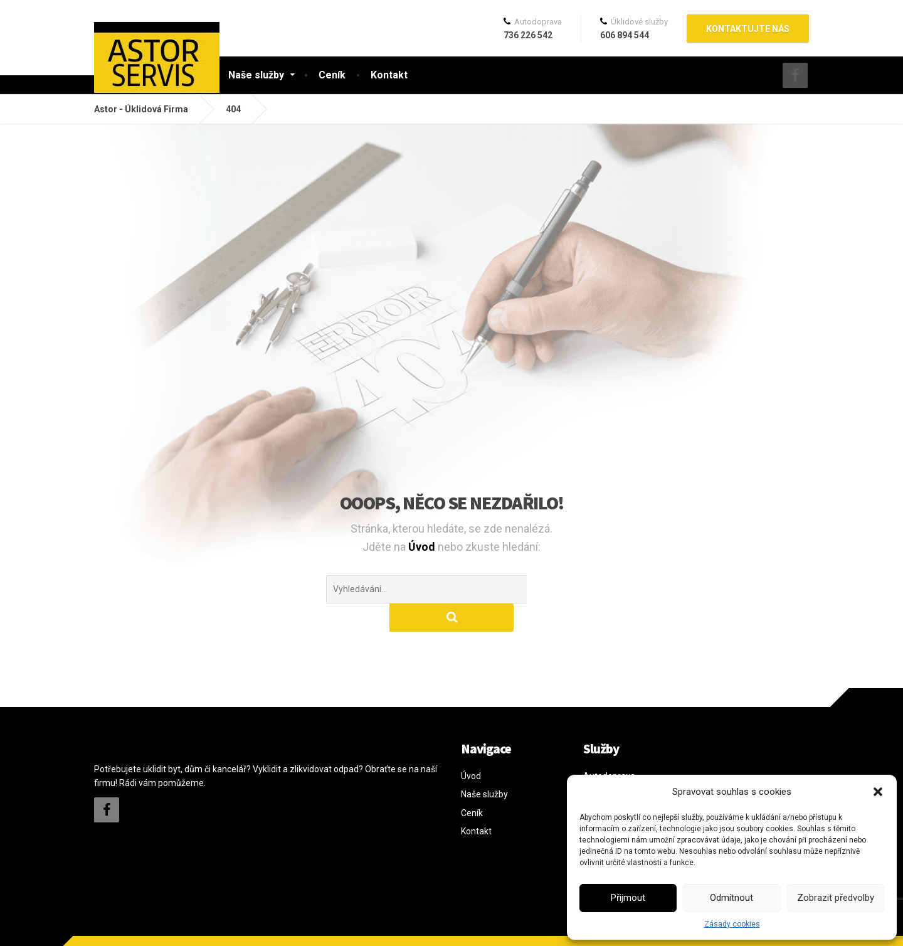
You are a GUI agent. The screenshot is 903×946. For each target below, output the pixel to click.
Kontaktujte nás (747, 29)
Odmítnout (731, 897)
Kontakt (389, 75)
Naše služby (256, 75)
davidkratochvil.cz (180, 927)
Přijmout (628, 897)
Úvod (423, 546)
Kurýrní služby (610, 766)
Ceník (332, 75)
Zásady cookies (732, 924)
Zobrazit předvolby (835, 897)
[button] (878, 791)
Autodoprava (609, 748)
